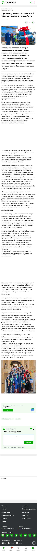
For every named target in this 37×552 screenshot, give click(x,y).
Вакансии (25, 512)
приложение (15, 540)
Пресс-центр (26, 518)
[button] (31, 2)
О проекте (25, 506)
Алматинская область (7, 418)
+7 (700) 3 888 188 (26, 528)
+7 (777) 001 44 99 (9, 528)
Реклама (25, 515)
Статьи (3, 509)
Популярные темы (7, 515)
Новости (4, 506)
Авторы (4, 518)
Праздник (18, 418)
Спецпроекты (5, 512)
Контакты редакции (29, 509)
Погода (3, 521)
